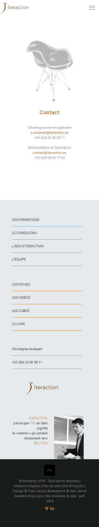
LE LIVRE (18, 324)
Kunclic (78, 486)
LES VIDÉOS (21, 298)
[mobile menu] (91, 7)
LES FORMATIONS (25, 220)
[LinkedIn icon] (52, 508)
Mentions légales (27, 486)
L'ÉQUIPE (19, 259)
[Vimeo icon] (47, 508)
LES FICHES (21, 284)
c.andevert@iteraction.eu (49, 133)
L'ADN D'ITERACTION (28, 246)
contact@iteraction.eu (49, 153)
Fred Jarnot (36, 491)
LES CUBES (20, 311)
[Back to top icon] (49, 470)
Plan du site (51, 486)
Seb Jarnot (78, 491)
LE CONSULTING (24, 233)
